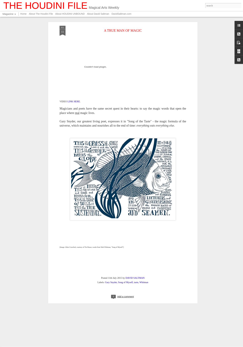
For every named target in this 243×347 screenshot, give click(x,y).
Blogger (151, 345)
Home (23, 13)
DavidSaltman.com (121, 13)
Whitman (143, 242)
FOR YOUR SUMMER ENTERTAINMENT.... (113, 304)
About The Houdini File (41, 13)
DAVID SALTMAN (135, 238)
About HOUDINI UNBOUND (70, 13)
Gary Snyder (111, 242)
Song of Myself (125, 242)
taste (136, 242)
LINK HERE (74, 61)
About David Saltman (98, 13)
